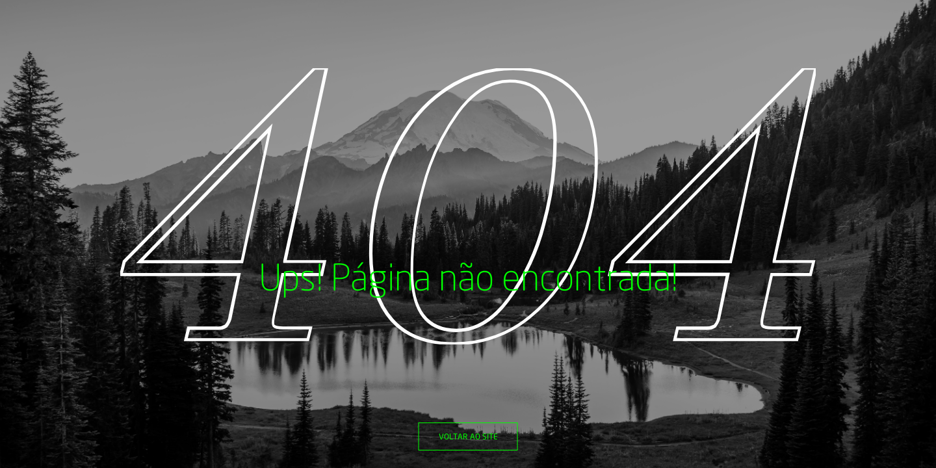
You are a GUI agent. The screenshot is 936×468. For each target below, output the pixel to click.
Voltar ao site (468, 436)
